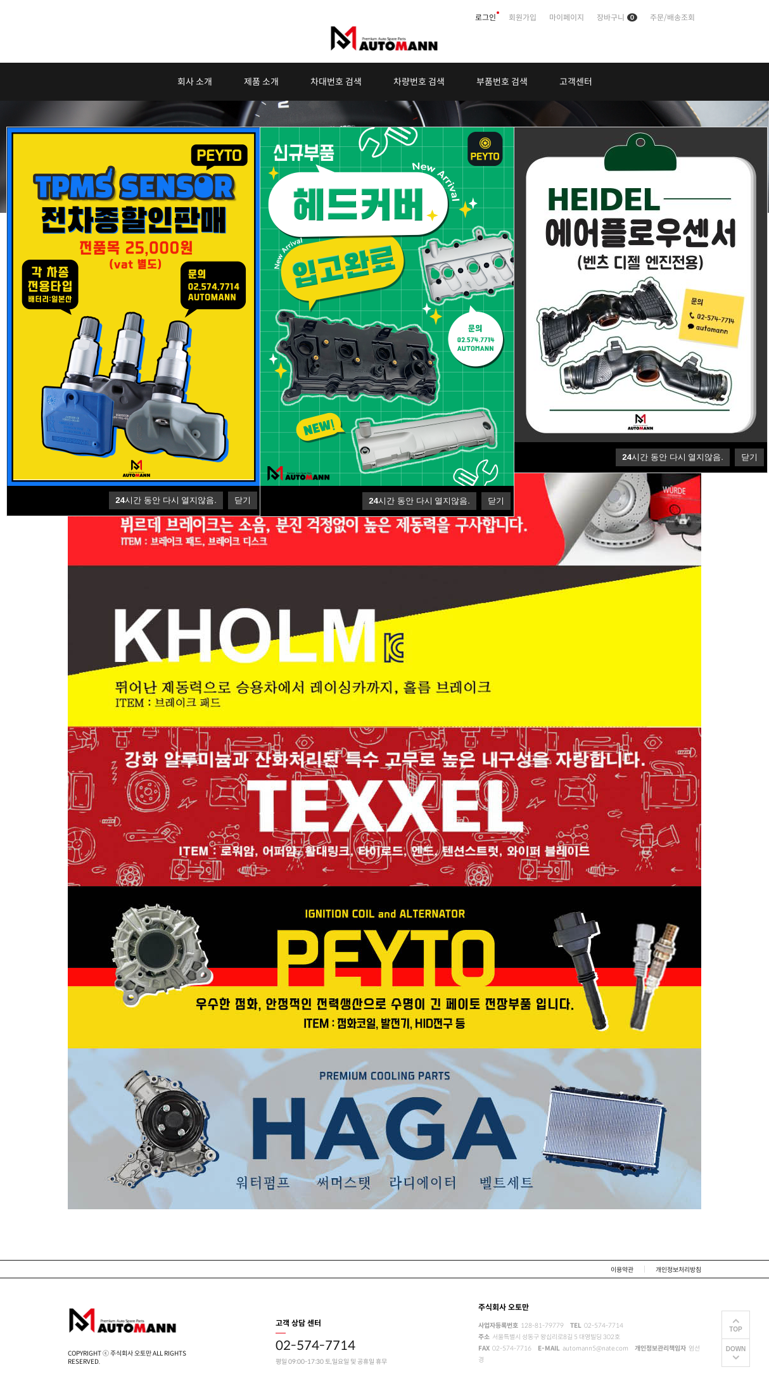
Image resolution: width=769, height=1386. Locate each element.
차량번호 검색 (419, 81)
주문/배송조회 (672, 17)
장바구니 (617, 17)
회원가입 (523, 17)
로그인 (485, 17)
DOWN (736, 1348)
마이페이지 (566, 17)
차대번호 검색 (336, 81)
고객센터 (575, 81)
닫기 (749, 457)
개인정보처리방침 (678, 1270)
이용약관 (622, 1270)
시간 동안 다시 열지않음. (672, 457)
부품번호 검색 (502, 81)
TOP (735, 1329)
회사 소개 (194, 81)
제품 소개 (261, 81)
